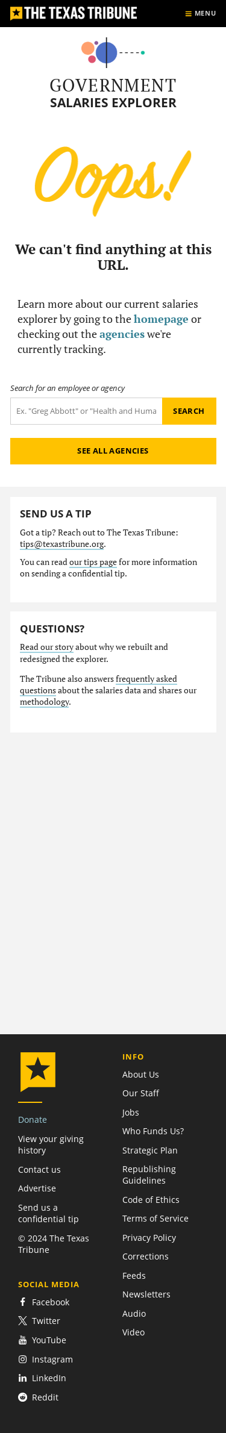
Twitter (39, 1320)
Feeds (134, 1275)
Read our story (47, 647)
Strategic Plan (150, 1150)
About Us (140, 1074)
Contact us (39, 1169)
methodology (44, 701)
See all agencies (112, 450)
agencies (122, 333)
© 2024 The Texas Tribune (53, 1243)
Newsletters (146, 1294)
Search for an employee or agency (67, 388)
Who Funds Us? (153, 1131)
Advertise (37, 1188)
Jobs (130, 1112)
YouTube (42, 1340)
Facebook (43, 1302)
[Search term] (86, 411)
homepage (161, 318)
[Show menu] (200, 13)
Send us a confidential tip (48, 1213)
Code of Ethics (151, 1199)
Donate (32, 1119)
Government (113, 84)
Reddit (38, 1397)
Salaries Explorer (113, 102)
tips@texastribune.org (62, 544)
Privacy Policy (149, 1237)
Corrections (145, 1256)
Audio (134, 1313)
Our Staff (140, 1093)
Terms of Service (155, 1218)
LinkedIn (42, 1378)
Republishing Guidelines (149, 1174)
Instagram (45, 1359)
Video (133, 1332)
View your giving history (51, 1144)
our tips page (93, 562)
